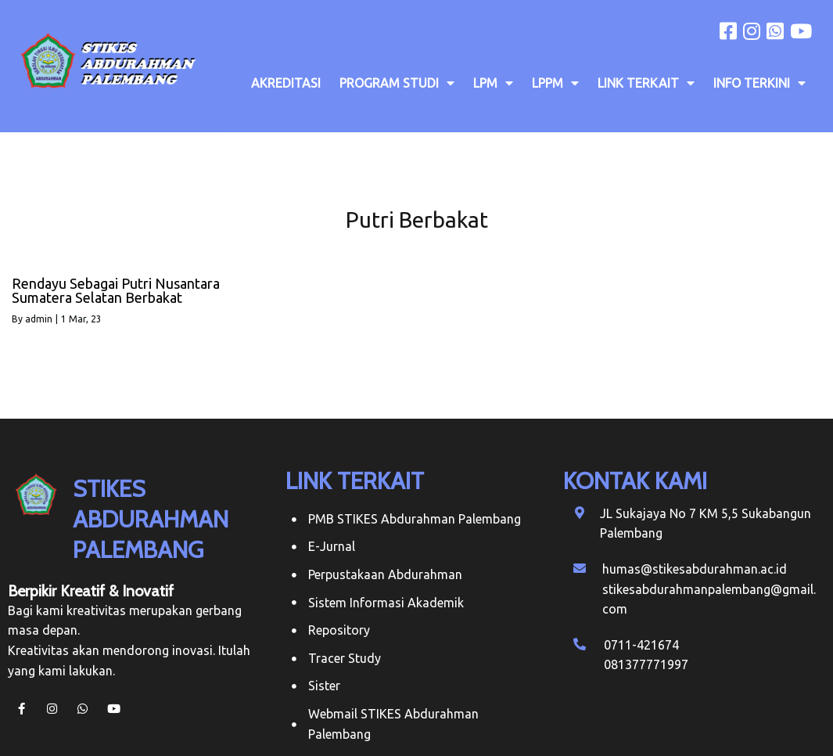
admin (38, 319)
